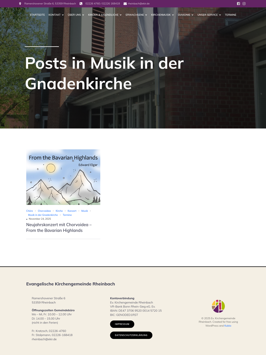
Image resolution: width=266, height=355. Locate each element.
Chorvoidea (44, 210)
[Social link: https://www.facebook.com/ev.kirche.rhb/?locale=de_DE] (238, 3)
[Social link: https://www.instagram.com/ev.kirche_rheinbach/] (244, 3)
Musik (84, 210)
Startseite (37, 14)
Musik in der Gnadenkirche (43, 214)
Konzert (72, 210)
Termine (230, 14)
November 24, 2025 (40, 218)
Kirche (59, 210)
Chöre (29, 210)
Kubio (227, 325)
